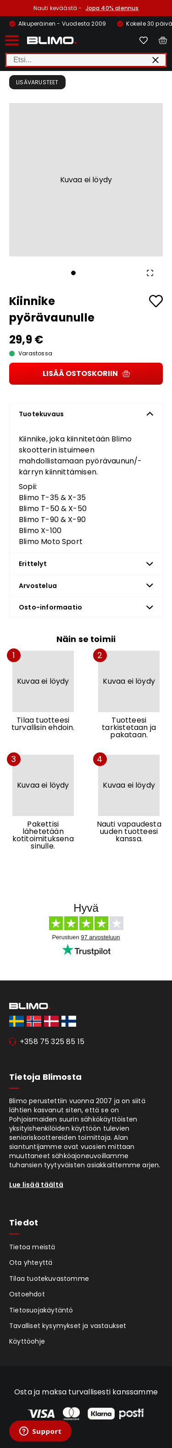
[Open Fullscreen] (150, 273)
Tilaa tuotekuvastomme (49, 1278)
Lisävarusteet (37, 82)
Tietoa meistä (32, 1247)
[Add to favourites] (156, 301)
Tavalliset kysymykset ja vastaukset (68, 1325)
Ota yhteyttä (30, 1262)
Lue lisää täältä (36, 1184)
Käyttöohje (27, 1341)
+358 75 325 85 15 (52, 1041)
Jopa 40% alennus (112, 8)
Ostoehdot (27, 1294)
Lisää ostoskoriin (86, 373)
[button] (86, 179)
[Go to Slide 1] (73, 273)
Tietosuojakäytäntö (41, 1310)
